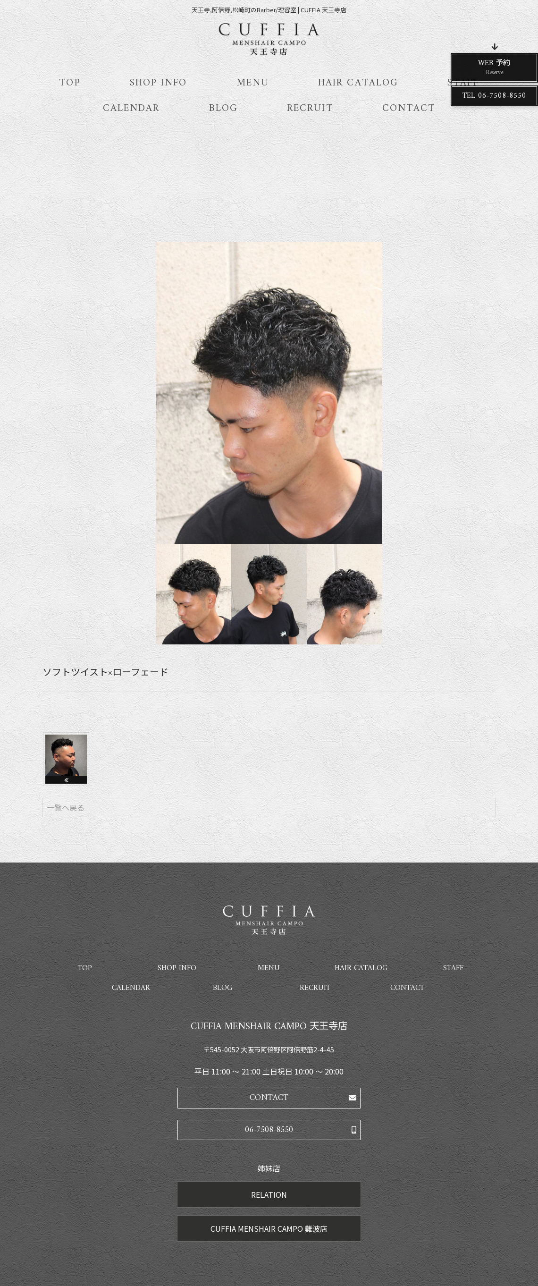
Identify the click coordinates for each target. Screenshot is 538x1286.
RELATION (269, 1194)
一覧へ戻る (65, 807)
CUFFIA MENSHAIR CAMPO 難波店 (269, 1228)
